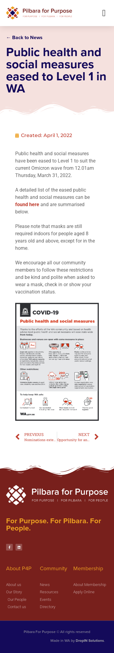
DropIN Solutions (90, 640)
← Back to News (24, 37)
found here (32, 219)
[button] (104, 13)
